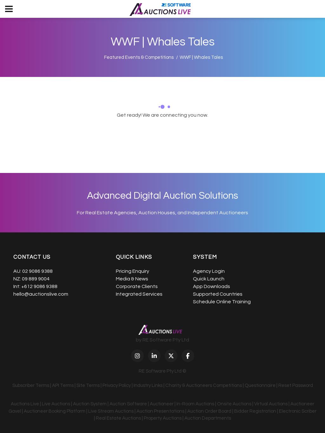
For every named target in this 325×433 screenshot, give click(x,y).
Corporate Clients (137, 286)
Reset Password (295, 385)
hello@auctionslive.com (40, 294)
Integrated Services (139, 294)
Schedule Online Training (222, 301)
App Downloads (211, 286)
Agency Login (209, 271)
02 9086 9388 (37, 271)
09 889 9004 (36, 278)
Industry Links (148, 385)
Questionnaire (260, 385)
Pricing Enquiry (132, 271)
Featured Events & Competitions (139, 57)
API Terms (63, 385)
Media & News (132, 278)
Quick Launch (208, 278)
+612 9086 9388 (39, 286)
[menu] (9, 9)
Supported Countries (217, 294)
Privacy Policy (117, 385)
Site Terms (88, 385)
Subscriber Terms (30, 385)
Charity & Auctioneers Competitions (203, 385)
